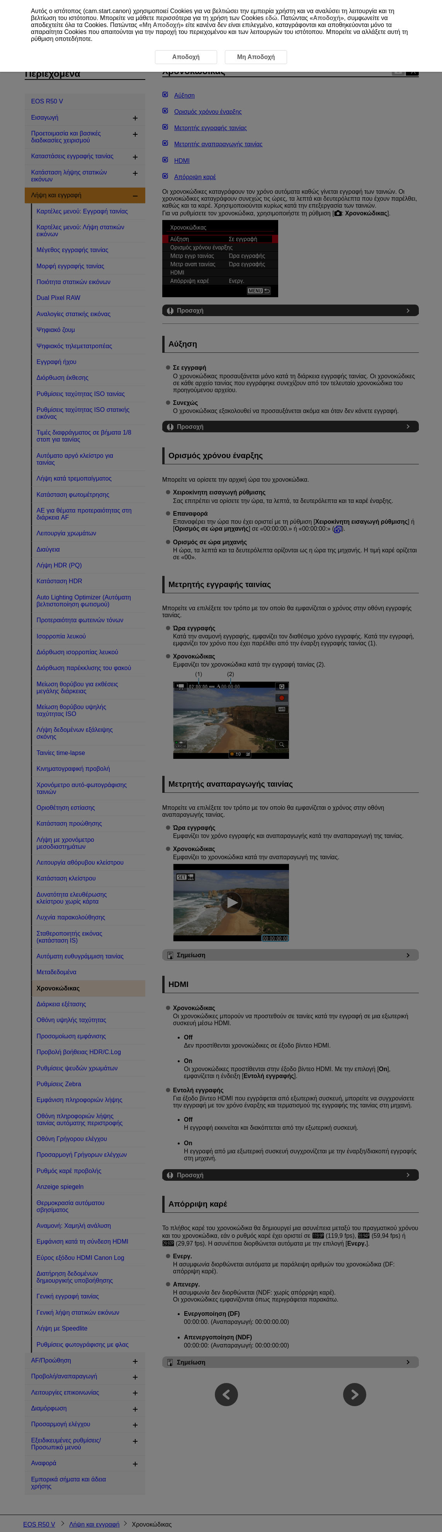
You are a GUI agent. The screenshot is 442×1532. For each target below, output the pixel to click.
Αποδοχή (326, 18)
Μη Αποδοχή (161, 25)
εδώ (271, 18)
